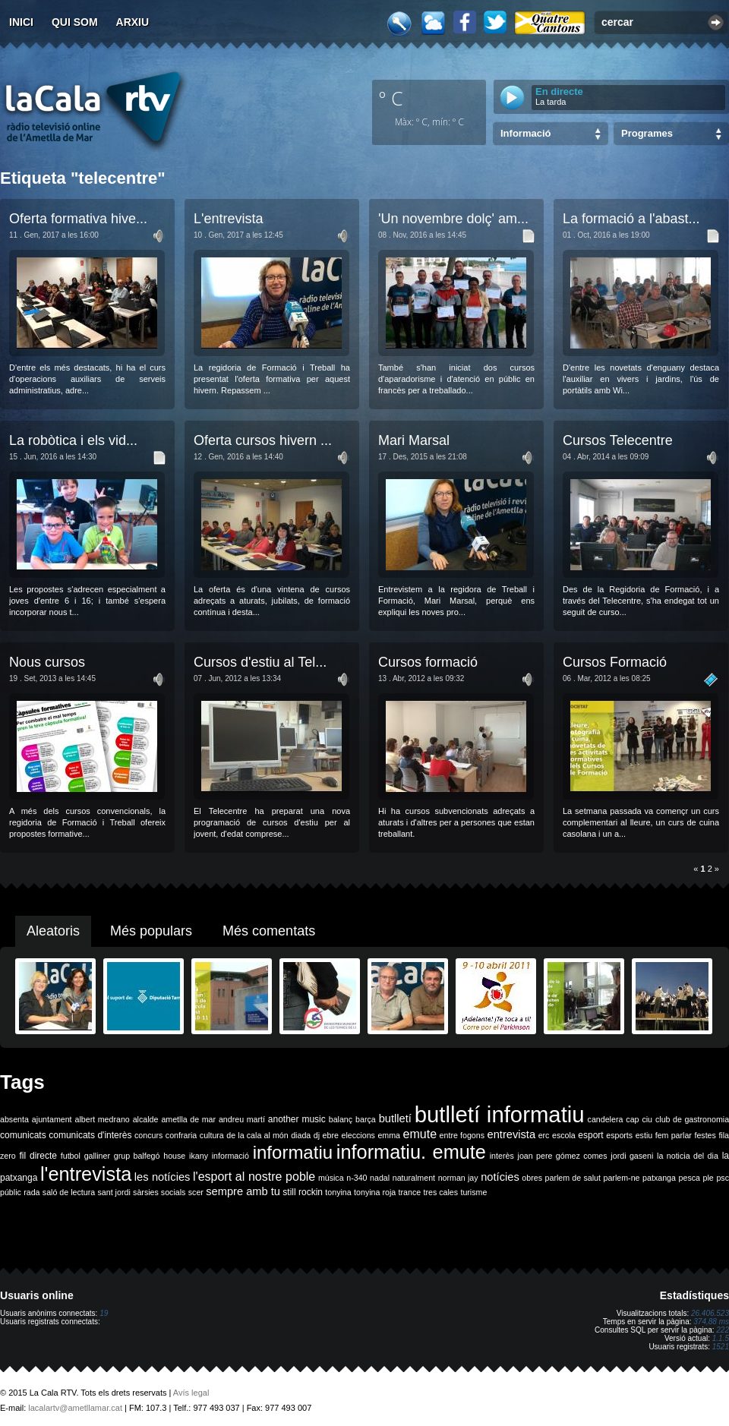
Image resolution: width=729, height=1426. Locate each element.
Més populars (151, 931)
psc (722, 1177)
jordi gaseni (632, 1155)
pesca (689, 1177)
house (174, 1155)
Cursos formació (428, 662)
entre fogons (462, 1135)
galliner (97, 1155)
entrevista (512, 1134)
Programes (647, 133)
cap (632, 1119)
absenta (14, 1119)
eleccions (357, 1135)
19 (103, 1313)
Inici (21, 22)
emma (388, 1135)
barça (365, 1119)
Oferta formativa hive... (78, 218)
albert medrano (102, 1119)
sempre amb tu (243, 1191)
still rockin (302, 1192)
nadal (380, 1177)
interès (502, 1155)
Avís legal (191, 1392)
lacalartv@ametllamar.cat (75, 1407)
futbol (70, 1155)
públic (10, 1192)
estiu (644, 1135)
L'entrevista (229, 218)
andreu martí (242, 1119)
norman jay (458, 1177)
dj (317, 1135)
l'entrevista (85, 1174)
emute (420, 1134)
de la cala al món (257, 1135)
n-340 (356, 1177)
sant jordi (114, 1192)
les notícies (162, 1177)
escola (564, 1135)
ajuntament (52, 1119)
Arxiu (133, 22)
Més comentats (268, 931)
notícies (500, 1177)
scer (196, 1192)
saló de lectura (69, 1192)
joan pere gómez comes (563, 1155)
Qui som (75, 22)
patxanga (659, 1177)
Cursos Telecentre (618, 440)
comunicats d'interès (90, 1135)
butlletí (395, 1118)
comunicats (23, 1135)
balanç (340, 1119)
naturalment (414, 1177)
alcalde (146, 1119)
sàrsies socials (159, 1192)
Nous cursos (47, 662)
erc (544, 1135)
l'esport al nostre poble (254, 1176)
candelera (605, 1119)
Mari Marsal (414, 440)
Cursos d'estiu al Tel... (260, 662)
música (331, 1177)
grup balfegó (137, 1155)
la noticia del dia (687, 1155)
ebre (331, 1135)
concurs (148, 1135)
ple (708, 1177)
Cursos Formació (615, 662)
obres (532, 1177)
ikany (198, 1155)
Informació (525, 133)
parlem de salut (573, 1177)
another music (297, 1119)
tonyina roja (375, 1192)
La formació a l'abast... (631, 218)
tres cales (440, 1192)
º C (391, 98)
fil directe (38, 1155)
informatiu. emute (411, 1152)
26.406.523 (710, 1313)
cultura (212, 1135)
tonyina (338, 1192)
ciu (647, 1119)
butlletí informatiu (500, 1114)
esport (590, 1135)
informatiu (293, 1152)
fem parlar (673, 1135)
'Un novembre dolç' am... (453, 218)
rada (31, 1192)
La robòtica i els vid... (73, 440)
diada (301, 1135)
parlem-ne (622, 1177)
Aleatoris (53, 931)
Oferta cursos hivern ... (263, 440)
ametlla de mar (188, 1119)
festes (704, 1135)
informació (230, 1155)
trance (410, 1192)
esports (619, 1135)
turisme (473, 1192)
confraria (181, 1135)
